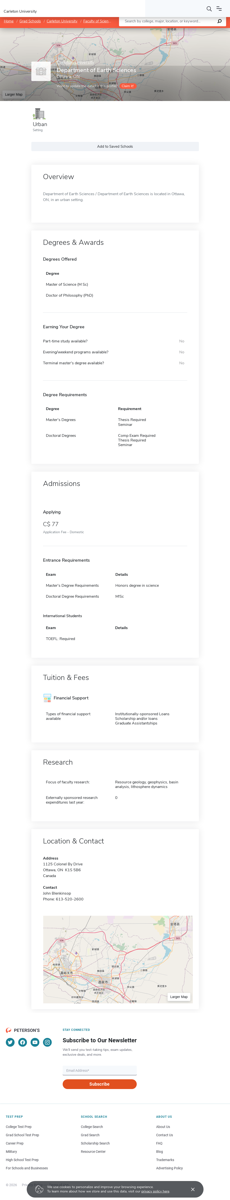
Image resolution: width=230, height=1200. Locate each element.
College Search (92, 1127)
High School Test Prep (22, 1160)
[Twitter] (10, 1042)
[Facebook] (22, 1042)
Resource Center (93, 1152)
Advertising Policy (169, 1168)
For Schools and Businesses (27, 1168)
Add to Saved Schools (115, 146)
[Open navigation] (219, 8)
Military (11, 1152)
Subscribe (99, 1084)
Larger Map (14, 94)
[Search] (209, 8)
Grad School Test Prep (22, 1135)
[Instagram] (47, 1042)
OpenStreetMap (197, 30)
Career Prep (15, 1143)
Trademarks (165, 1160)
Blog (159, 1152)
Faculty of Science (97, 21)
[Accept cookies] (189, 1189)
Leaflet (173, 30)
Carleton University (62, 21)
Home (9, 21)
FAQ (159, 1143)
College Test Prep (19, 1127)
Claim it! (128, 86)
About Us (163, 1127)
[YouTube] (35, 1042)
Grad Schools (30, 21)
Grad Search (90, 1135)
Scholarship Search (95, 1143)
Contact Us (164, 1135)
